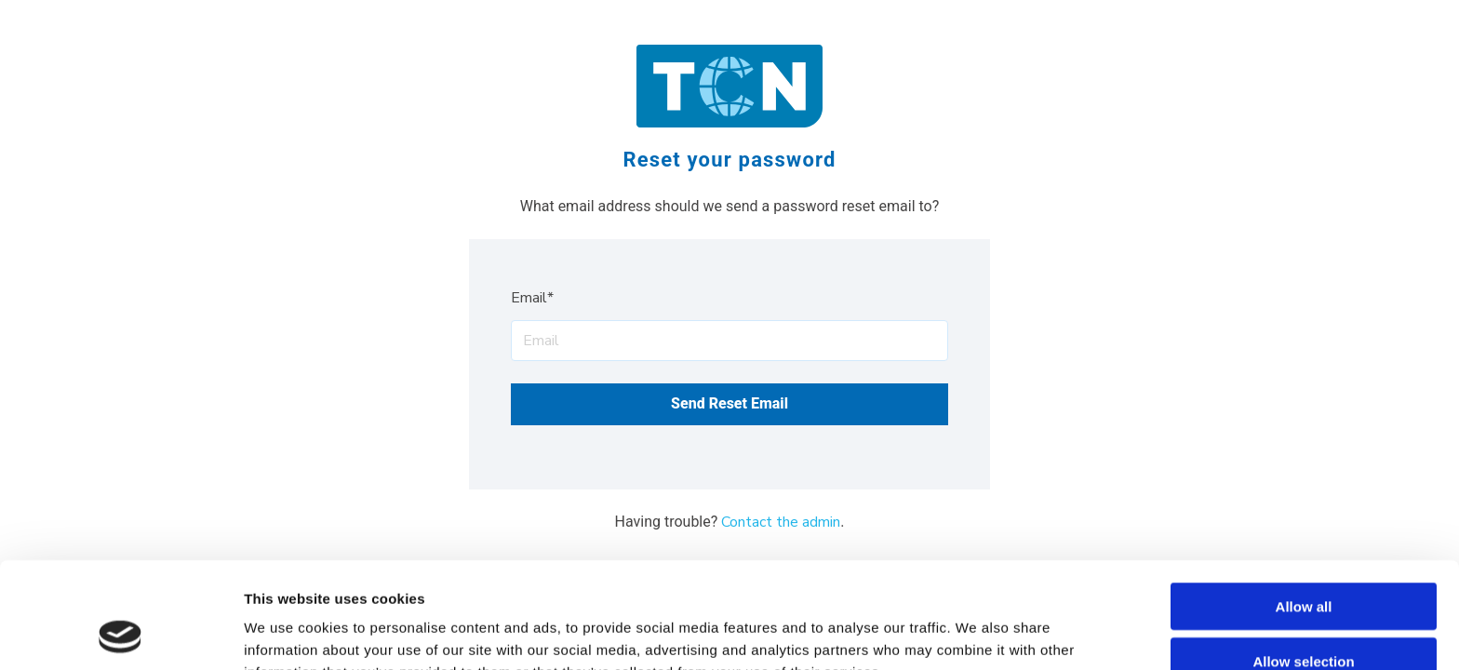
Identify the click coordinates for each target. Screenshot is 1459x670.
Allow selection (1303, 562)
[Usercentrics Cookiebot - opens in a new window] (120, 634)
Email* (532, 298)
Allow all (1304, 507)
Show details (976, 633)
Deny (1304, 616)
